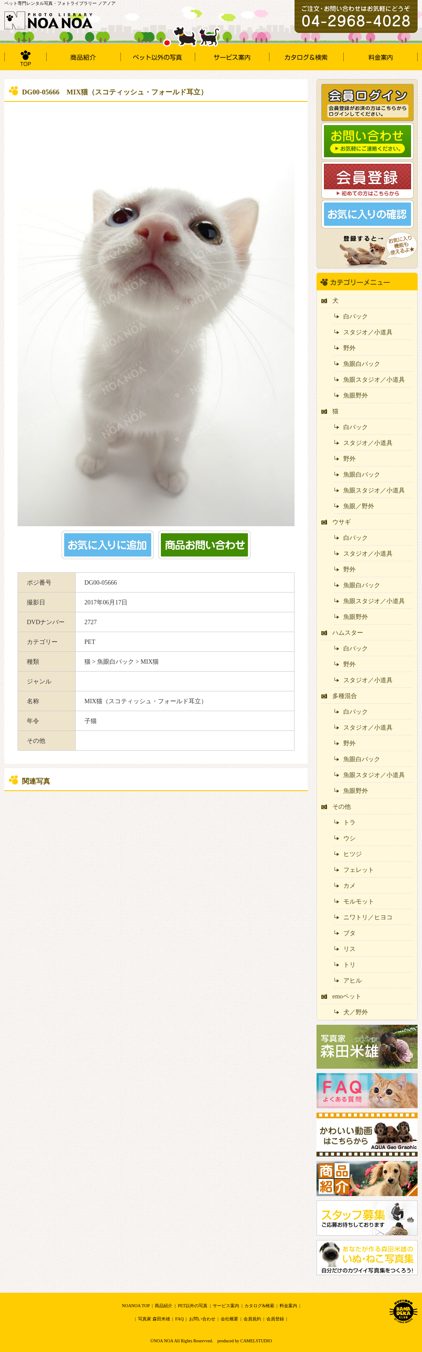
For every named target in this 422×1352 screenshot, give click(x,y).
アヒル (352, 980)
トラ (349, 822)
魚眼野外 (355, 395)
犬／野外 (355, 1012)
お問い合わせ (202, 1318)
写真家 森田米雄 (154, 1318)
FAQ (179, 1318)
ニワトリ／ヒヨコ (368, 917)
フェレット (358, 870)
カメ (349, 885)
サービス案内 (226, 1305)
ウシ (349, 838)
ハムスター (347, 632)
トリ (349, 965)
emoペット (346, 996)
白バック (355, 316)
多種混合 (344, 696)
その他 (341, 806)
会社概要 (229, 1318)
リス (349, 949)
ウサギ (341, 522)
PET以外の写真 (192, 1305)
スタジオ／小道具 (368, 332)
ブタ (349, 933)
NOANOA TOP (135, 1305)
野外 (349, 348)
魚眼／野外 (358, 506)
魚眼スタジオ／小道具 (374, 379)
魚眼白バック (361, 364)
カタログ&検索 (259, 1305)
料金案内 (288, 1305)
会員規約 (252, 1318)
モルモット (358, 901)
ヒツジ (352, 854)
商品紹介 (163, 1305)
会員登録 (275, 1318)
